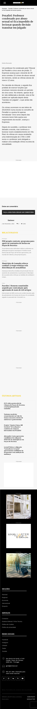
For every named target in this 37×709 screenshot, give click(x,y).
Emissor (11, 209)
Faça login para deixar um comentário (18, 201)
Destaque (4, 8)
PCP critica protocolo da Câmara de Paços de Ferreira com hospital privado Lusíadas (14, 394)
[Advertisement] (18, 168)
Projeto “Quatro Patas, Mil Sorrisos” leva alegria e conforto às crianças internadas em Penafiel (13, 416)
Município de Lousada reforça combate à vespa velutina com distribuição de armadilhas (15, 254)
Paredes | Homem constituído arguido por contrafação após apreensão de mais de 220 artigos (16, 276)
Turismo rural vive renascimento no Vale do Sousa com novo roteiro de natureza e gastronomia (13, 405)
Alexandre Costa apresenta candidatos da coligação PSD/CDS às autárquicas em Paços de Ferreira (14, 427)
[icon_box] (14, 648)
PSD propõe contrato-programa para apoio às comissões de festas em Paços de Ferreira (18, 232)
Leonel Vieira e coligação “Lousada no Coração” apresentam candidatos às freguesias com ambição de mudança (14, 439)
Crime (3, 271)
